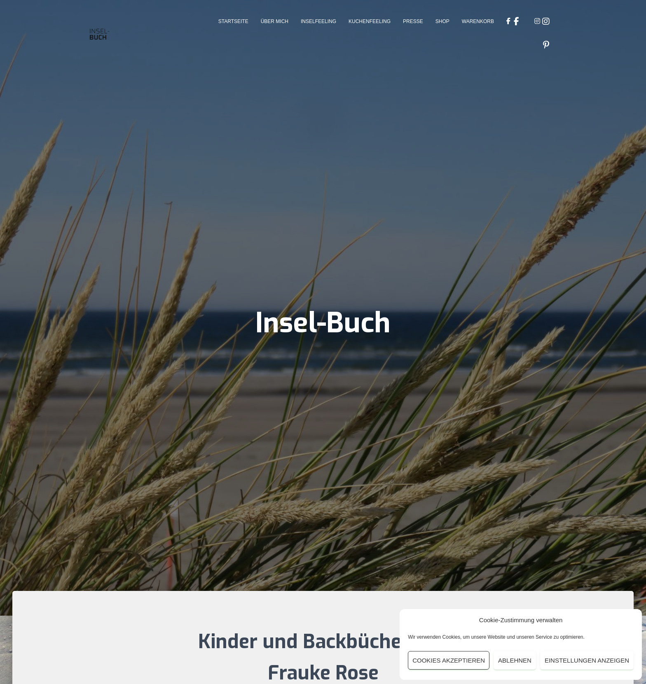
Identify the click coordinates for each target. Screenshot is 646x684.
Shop (442, 21)
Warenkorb (478, 21)
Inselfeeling (318, 21)
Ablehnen (514, 660)
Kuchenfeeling (370, 21)
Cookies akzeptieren (448, 660)
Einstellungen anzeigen (587, 660)
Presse (413, 21)
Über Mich (274, 21)
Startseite (233, 21)
